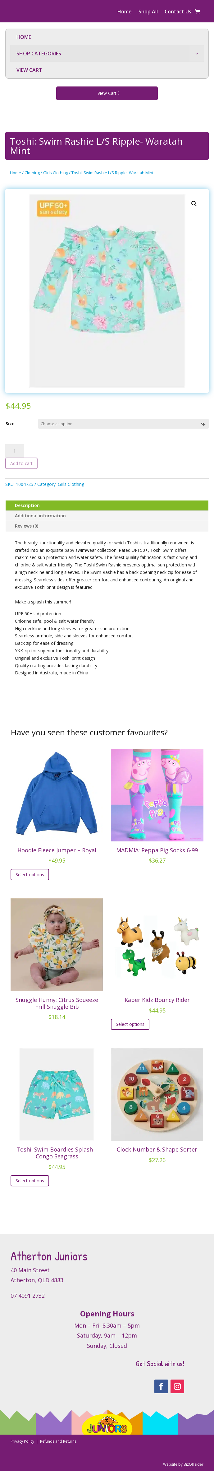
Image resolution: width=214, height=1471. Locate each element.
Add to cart (21, 463)
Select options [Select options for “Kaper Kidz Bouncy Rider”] (130, 1024)
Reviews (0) (26, 526)
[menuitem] (107, 37)
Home (124, 12)
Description (27, 505)
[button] (194, 203)
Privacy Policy (23, 1441)
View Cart (107, 93)
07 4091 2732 (28, 1295)
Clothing (32, 172)
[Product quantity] (14, 451)
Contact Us (178, 12)
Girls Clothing (55, 172)
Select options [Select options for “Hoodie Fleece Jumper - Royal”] (30, 874)
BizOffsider (193, 1464)
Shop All (148, 12)
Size (10, 423)
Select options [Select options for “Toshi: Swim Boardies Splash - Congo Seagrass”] (30, 1181)
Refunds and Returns (58, 1441)
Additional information (40, 516)
